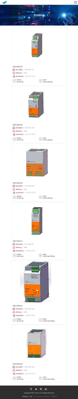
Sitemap (25, 396)
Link (31, 396)
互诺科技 (54, 396)
